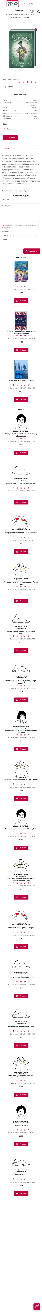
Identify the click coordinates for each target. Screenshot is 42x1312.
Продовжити (32, 251)
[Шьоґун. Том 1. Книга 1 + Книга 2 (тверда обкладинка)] (21, 423)
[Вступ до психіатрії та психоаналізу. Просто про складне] (21, 320)
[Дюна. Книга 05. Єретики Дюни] (21, 369)
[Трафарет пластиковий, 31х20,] (21, 521)
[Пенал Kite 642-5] (21, 1114)
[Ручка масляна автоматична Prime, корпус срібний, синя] (21, 867)
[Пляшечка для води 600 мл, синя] (21, 1065)
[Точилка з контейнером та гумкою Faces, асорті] (21, 571)
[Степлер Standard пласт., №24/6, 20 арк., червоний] (21, 670)
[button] (34, 4)
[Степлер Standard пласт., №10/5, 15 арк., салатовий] (21, 719)
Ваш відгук (6, 206)
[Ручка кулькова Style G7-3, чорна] (21, 917)
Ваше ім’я (5, 199)
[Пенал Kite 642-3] (21, 1163)
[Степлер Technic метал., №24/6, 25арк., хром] (21, 620)
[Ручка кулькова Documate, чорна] (21, 966)
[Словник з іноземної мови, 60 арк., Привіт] (21, 768)
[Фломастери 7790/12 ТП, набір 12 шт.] (21, 472)
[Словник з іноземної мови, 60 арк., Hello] (21, 818)
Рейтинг (5, 232)
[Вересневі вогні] (21, 271)
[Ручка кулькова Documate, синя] (21, 1015)
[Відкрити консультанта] (36, 1306)
